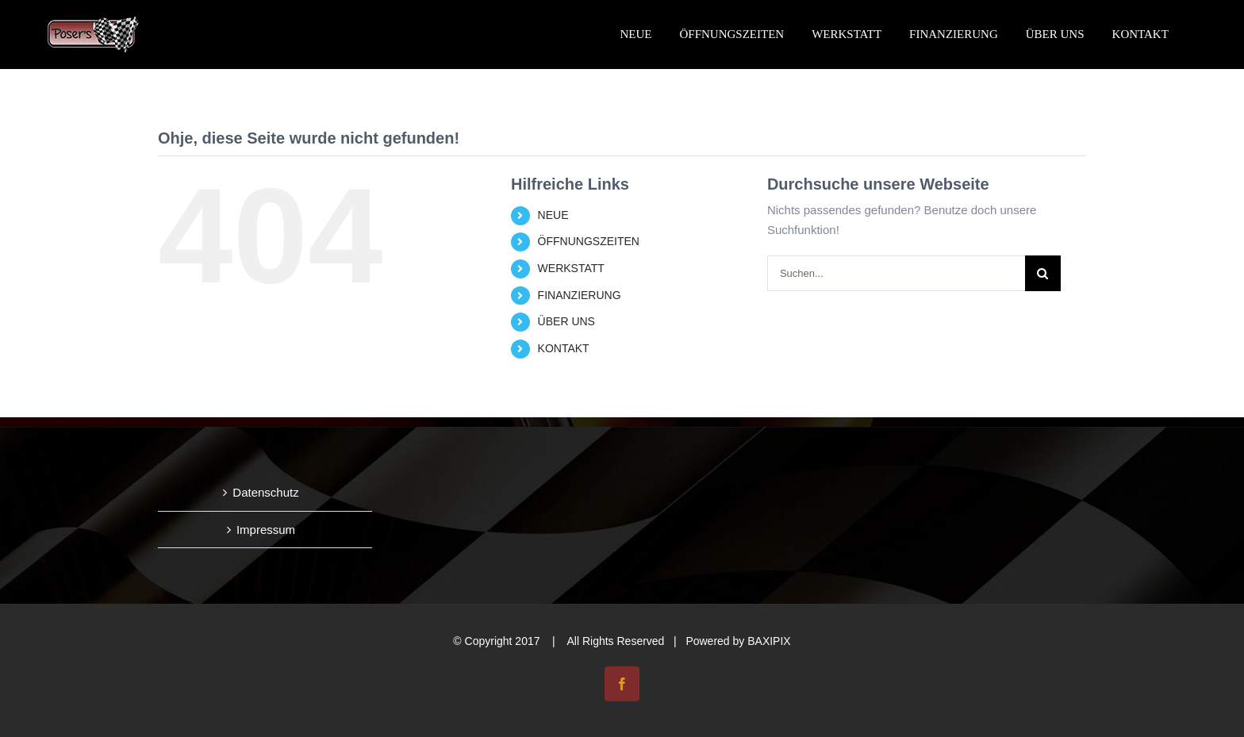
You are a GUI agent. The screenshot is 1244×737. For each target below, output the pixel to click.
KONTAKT (563, 348)
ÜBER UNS (566, 321)
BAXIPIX (768, 641)
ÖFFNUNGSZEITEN (588, 241)
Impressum (265, 529)
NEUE (553, 215)
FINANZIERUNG (579, 295)
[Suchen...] (896, 273)
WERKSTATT (571, 268)
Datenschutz (265, 492)
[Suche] (1043, 273)
